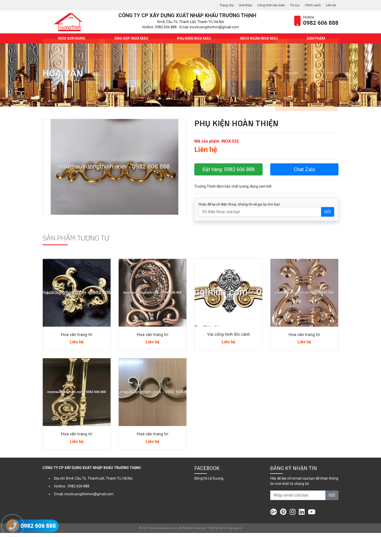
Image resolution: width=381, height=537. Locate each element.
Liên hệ (330, 5)
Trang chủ (218, 5)
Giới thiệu (238, 5)
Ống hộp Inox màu (130, 42)
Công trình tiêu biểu (265, 5)
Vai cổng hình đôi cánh (228, 338)
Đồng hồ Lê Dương (208, 482)
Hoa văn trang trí (76, 338)
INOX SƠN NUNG (70, 42)
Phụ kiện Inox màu (193, 42)
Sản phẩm (315, 42)
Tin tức (291, 5)
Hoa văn (291, 77)
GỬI (327, 215)
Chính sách (311, 5)
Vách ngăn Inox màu (258, 42)
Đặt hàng (228, 173)
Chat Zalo (304, 173)
